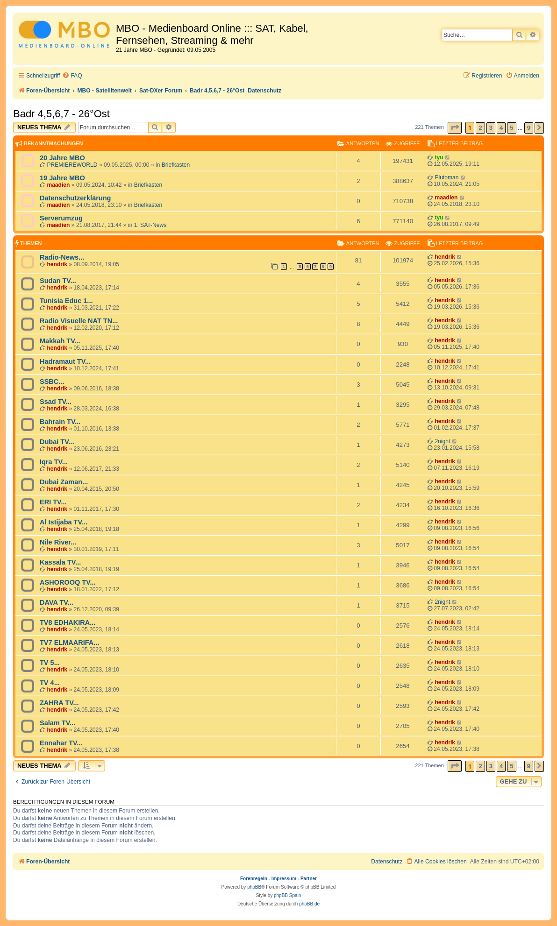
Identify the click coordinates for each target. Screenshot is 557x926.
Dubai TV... (57, 441)
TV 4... (50, 682)
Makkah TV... (60, 341)
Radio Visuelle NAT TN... (79, 321)
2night (442, 441)
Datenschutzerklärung (75, 198)
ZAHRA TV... (59, 703)
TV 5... (50, 662)
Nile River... (58, 542)
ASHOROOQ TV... (68, 582)
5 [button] (511, 127)
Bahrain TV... (60, 421)
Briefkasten (176, 165)
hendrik (57, 264)
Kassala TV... (60, 562)
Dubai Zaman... (64, 482)
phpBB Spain (287, 895)
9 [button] (528, 127)
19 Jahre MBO (62, 178)
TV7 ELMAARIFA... (69, 642)
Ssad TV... (55, 401)
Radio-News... (62, 257)
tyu (439, 157)
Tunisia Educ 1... (66, 300)
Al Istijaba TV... (63, 522)
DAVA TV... (56, 602)
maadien (58, 185)
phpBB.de (309, 903)
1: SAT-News (150, 225)
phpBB (254, 887)
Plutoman (446, 177)
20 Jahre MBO (62, 158)
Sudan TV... (58, 280)
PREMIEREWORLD (72, 165)
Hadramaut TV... (65, 361)
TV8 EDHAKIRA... (67, 622)
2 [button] (480, 127)
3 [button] (491, 127)
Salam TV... (57, 723)
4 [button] (501, 127)
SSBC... (52, 381)
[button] (455, 128)
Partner (308, 878)
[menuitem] (72, 76)
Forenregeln (253, 878)
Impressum (283, 878)
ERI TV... (53, 502)
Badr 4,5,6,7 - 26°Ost (61, 114)
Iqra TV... (54, 462)
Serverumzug (61, 218)
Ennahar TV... (61, 743)
